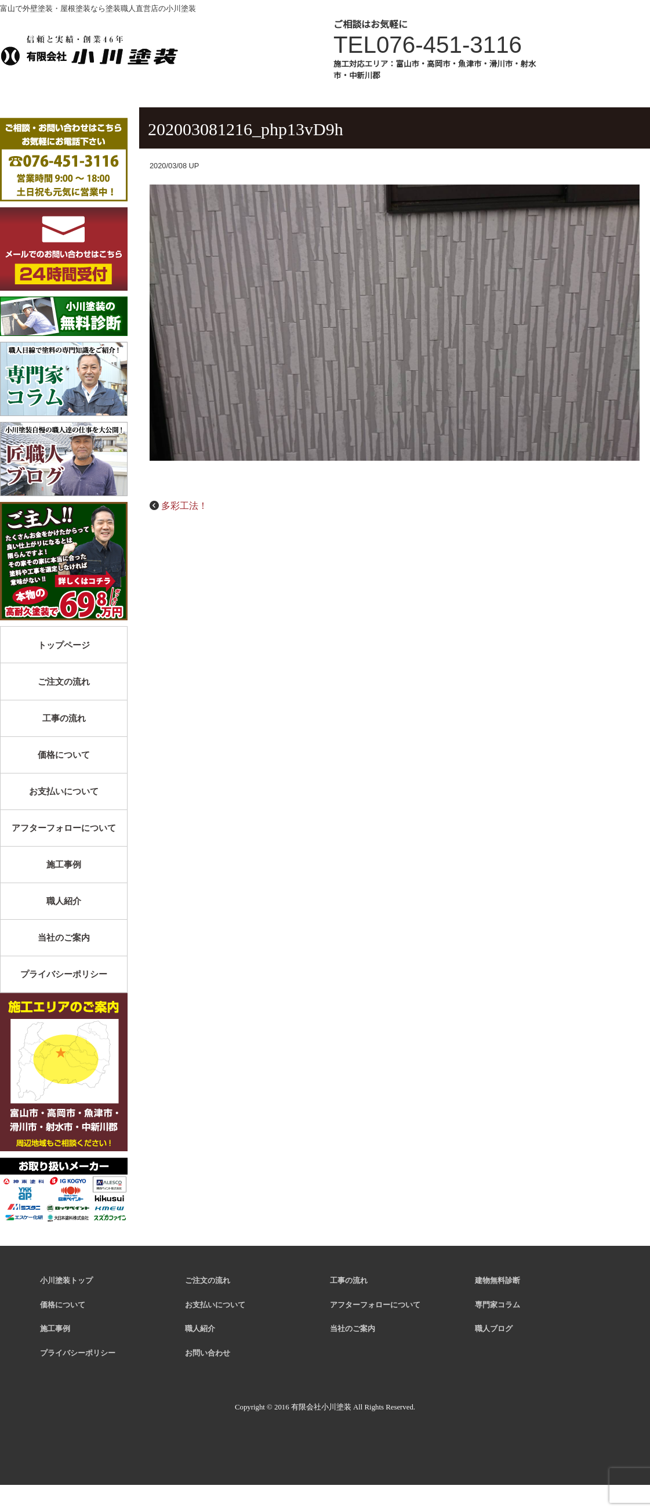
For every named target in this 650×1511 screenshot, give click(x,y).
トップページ (64, 645)
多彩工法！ (184, 506)
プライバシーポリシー (63, 974)
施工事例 (63, 864)
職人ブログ (494, 1329)
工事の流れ (64, 718)
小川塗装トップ (66, 1281)
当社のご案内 (64, 937)
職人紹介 (63, 901)
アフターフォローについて (64, 828)
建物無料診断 (497, 1281)
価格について (64, 755)
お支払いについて (64, 791)
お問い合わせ (207, 1353)
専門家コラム (497, 1305)
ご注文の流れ (64, 681)
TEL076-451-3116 (427, 44)
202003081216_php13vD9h (245, 129)
